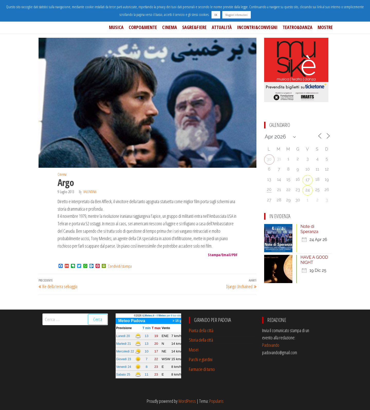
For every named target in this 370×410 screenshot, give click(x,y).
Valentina (90, 191)
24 (307, 190)
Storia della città (201, 340)
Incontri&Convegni (257, 27)
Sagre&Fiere (194, 27)
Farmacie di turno (202, 369)
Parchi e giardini (200, 359)
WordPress (187, 401)
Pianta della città (201, 330)
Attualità (222, 27)
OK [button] (216, 15)
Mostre (325, 27)
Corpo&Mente (143, 27)
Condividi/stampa (120, 266)
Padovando (270, 345)
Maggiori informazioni (236, 15)
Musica (116, 27)
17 (307, 179)
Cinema (169, 27)
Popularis (216, 401)
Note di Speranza (309, 229)
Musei (193, 350)
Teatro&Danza (297, 27)
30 (269, 159)
